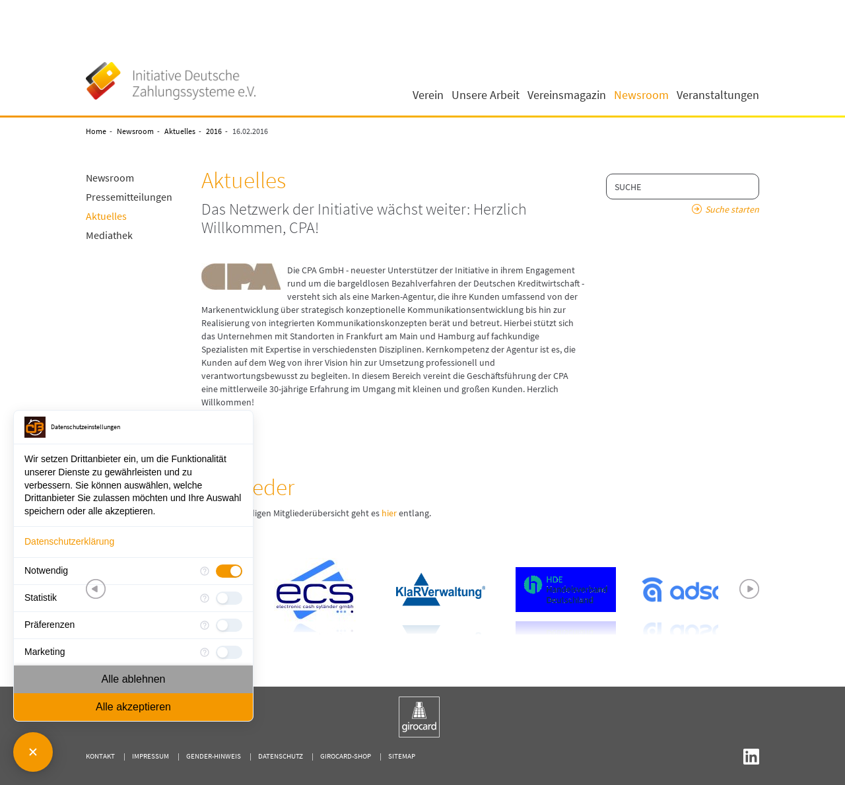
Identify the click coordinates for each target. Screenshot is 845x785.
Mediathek (109, 235)
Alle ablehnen (134, 679)
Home (96, 131)
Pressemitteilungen (129, 196)
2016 (214, 131)
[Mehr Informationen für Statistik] (205, 598)
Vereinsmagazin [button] (566, 95)
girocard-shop (345, 756)
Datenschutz (280, 756)
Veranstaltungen (718, 95)
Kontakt (100, 756)
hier (389, 513)
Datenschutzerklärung (69, 541)
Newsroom (135, 131)
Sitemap (401, 756)
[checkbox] (229, 571)
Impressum (150, 756)
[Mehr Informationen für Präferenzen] (205, 625)
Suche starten (732, 209)
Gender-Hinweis (213, 756)
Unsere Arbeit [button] (486, 95)
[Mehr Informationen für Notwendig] (205, 571)
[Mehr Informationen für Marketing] (205, 652)
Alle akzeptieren (133, 706)
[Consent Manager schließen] (33, 752)
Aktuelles (179, 131)
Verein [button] (428, 95)
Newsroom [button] (641, 95)
